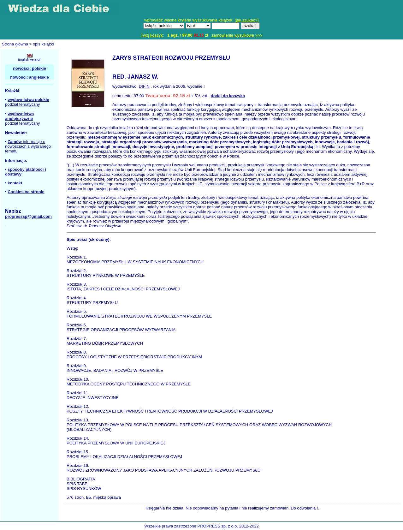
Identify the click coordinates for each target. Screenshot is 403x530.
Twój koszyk (152, 35)
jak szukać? (247, 20)
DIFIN (144, 86)
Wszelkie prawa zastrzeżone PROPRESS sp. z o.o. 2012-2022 (201, 526)
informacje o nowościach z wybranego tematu (28, 146)
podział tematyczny (22, 104)
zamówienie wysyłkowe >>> (237, 35)
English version (29, 59)
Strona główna (15, 44)
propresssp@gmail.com (28, 216)
